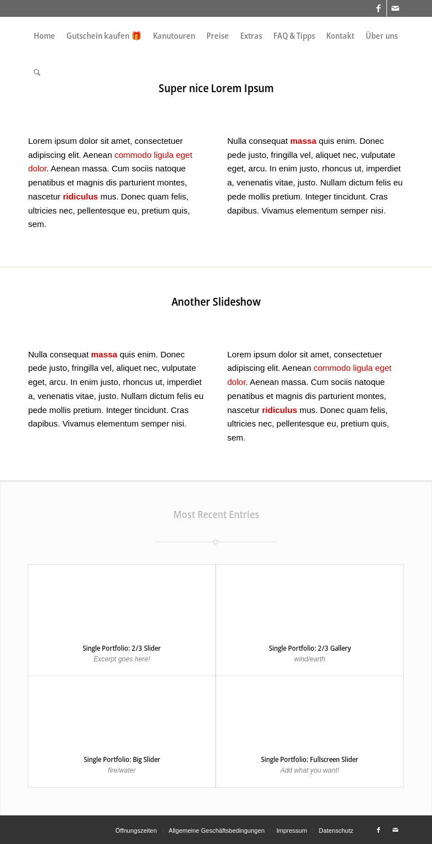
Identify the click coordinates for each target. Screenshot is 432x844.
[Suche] (37, 72)
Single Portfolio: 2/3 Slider (122, 648)
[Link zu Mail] (395, 8)
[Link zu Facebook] (378, 8)
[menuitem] (44, 35)
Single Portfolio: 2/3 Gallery (310, 648)
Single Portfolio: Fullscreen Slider (309, 759)
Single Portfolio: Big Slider (122, 759)
